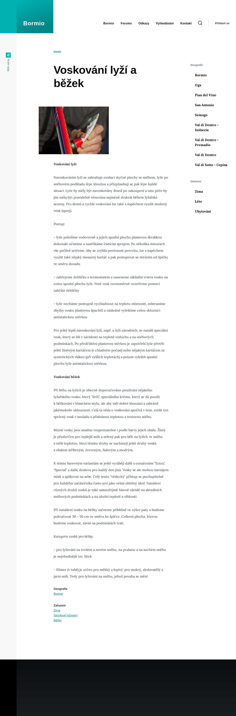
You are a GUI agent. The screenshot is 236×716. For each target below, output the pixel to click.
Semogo (201, 115)
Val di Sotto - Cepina (211, 165)
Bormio (34, 23)
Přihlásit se (222, 23)
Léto (198, 201)
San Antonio (204, 105)
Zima (57, 610)
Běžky (58, 620)
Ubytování (203, 211)
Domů (57, 51)
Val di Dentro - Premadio (206, 142)
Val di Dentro (205, 155)
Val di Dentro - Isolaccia (206, 127)
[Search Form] (200, 23)
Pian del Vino (205, 95)
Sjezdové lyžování (65, 615)
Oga (198, 85)
